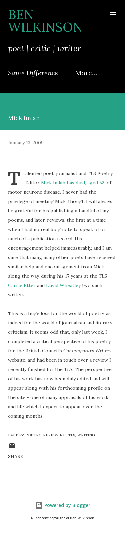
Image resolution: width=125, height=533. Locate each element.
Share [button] (15, 456)
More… (86, 73)
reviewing (54, 435)
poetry (33, 435)
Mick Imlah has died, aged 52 (72, 183)
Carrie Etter (22, 285)
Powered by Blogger (62, 505)
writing (86, 435)
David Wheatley (63, 285)
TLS (71, 435)
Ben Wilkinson (45, 20)
